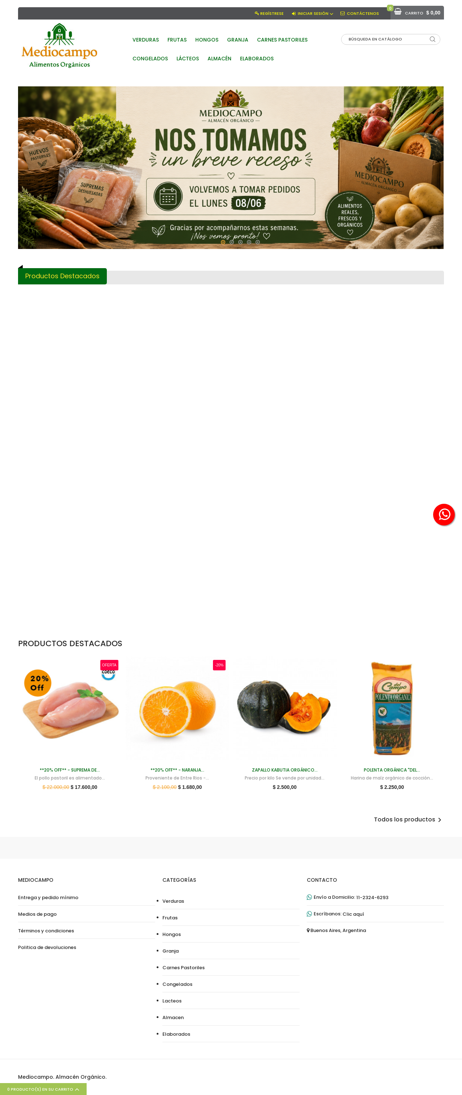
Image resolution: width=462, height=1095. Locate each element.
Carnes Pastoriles (183, 968)
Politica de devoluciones (47, 947)
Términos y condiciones (46, 931)
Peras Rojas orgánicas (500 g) (195, 363)
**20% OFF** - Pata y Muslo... (408, 363)
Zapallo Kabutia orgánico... (53, 582)
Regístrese (272, 13)
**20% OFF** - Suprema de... (53, 361)
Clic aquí (353, 914)
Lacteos (172, 1001)
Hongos (171, 934)
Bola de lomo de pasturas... (337, 582)
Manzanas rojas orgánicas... (266, 582)
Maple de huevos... (124, 471)
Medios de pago (37, 914)
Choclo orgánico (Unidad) (337, 361)
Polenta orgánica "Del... (124, 361)
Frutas (170, 918)
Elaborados (176, 1034)
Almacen (173, 1017)
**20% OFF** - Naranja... (53, 471)
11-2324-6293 (372, 897)
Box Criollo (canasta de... (266, 471)
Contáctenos (363, 13)
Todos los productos (409, 820)
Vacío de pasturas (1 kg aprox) (337, 474)
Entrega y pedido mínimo (48, 897)
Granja (170, 951)
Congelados (177, 984)
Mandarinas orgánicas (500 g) (408, 585)
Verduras (173, 901)
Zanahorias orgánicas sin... (408, 471)
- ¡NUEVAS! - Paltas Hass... (124, 582)
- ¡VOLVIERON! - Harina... (195, 471)
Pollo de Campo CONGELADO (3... (195, 585)
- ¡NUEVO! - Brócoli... (266, 361)
